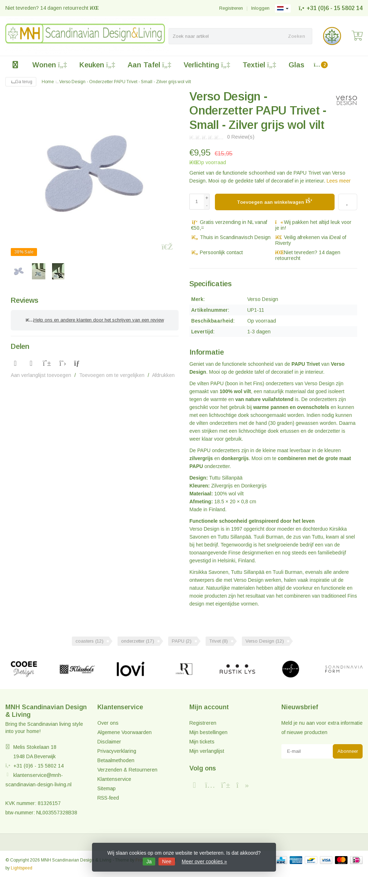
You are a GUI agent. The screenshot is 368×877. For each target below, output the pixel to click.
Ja (149, 861)
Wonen (49, 65)
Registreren (231, 8)
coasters (89, 641)
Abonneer (347, 751)
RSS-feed (108, 797)
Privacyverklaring (116, 751)
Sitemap (106, 788)
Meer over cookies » (204, 861)
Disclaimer (109, 741)
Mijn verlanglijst (206, 751)
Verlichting (207, 65)
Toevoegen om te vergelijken (111, 374)
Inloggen (260, 8)
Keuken (97, 65)
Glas (296, 65)
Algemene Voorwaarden (124, 732)
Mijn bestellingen (208, 732)
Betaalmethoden (115, 760)
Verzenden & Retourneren (127, 769)
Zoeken (296, 36)
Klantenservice (114, 779)
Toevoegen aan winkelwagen (275, 201)
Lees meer (339, 181)
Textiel (259, 65)
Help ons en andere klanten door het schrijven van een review (95, 319)
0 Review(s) (240, 137)
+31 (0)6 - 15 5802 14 (335, 8)
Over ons (108, 722)
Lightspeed (21, 867)
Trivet (218, 641)
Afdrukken (163, 374)
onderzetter (137, 641)
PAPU (182, 641)
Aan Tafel (149, 65)
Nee (166, 861)
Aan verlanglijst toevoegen (41, 374)
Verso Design (264, 641)
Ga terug (20, 81)
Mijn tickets (202, 741)
